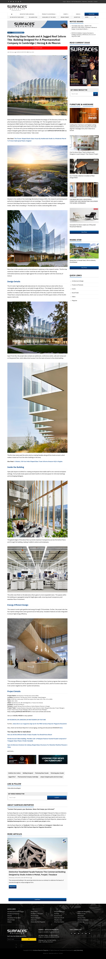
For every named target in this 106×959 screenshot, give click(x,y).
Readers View (58, 920)
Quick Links (76, 276)
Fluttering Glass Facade (42, 773)
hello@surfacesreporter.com (16, 821)
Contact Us (81, 922)
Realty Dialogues (35, 918)
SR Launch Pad (33, 17)
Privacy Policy (81, 918)
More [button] (87, 17)
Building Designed (28, 773)
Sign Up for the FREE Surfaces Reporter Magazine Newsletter (33, 827)
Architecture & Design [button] (27, 14)
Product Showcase (59, 912)
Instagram (49, 825)
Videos (78, 14)
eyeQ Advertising (78, 950)
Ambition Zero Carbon (14, 773)
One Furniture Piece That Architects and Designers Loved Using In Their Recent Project (84, 153)
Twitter (40, 825)
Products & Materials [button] (48, 14)
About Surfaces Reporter (20, 805)
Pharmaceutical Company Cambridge (28, 777)
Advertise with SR (59, 918)
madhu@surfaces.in (47, 942)
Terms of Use (81, 914)
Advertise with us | (53, 953)
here (61, 728)
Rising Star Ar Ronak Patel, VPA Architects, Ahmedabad (83, 261)
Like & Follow (14, 784)
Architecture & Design (18, 32)
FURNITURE (75, 105)
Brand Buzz (34, 912)
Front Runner (34, 916)
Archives (56, 914)
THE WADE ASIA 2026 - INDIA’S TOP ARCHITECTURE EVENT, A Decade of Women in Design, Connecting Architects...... (84, 27)
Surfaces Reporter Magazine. (41, 950)
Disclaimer (81, 916)
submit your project (40, 821)
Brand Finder (65, 17)
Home (9, 32)
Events (74, 289)
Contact (95, 1)
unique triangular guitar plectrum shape (51, 777)
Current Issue (58, 916)
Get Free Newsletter (76, 1)
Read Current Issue (80, 43)
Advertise (84, 1)
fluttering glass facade (57, 773)
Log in (64, 1)
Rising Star (75, 240)
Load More (37, 899)
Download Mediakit (83, 920)
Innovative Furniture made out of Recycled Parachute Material (83, 226)
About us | (45, 953)
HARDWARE (88, 105)
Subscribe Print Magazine (38, 922)
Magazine (91, 14)
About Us (33, 920)
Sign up (68, 1)
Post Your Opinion (59, 922)
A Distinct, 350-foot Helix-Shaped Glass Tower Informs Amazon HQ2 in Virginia (38, 461)
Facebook (26, 825)
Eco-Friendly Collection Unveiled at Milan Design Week (82, 177)
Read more (13, 887)
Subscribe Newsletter (84, 912)
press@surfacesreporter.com (51, 932)
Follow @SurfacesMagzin (14, 788)
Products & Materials (77, 285)
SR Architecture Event (17, 17)
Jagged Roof (12, 777)
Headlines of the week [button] (49, 17)
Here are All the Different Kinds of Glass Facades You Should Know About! (29, 735)
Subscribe (90, 1)
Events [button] (66, 14)
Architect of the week (37, 914)
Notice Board (76, 22)
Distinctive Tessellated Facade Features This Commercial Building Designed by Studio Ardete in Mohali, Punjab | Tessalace (37, 873)
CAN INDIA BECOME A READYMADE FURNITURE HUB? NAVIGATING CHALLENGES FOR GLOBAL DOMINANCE (84, 201)
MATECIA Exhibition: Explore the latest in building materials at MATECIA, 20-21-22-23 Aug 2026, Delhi (84, 34)
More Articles (14, 834)
